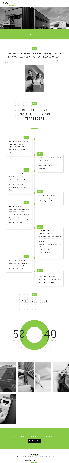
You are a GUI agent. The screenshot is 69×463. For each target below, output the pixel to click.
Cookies (51, 457)
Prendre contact (34, 441)
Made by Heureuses (34, 459)
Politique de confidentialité (37, 457)
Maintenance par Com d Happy (34, 460)
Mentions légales (20, 457)
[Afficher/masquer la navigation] (64, 4)
